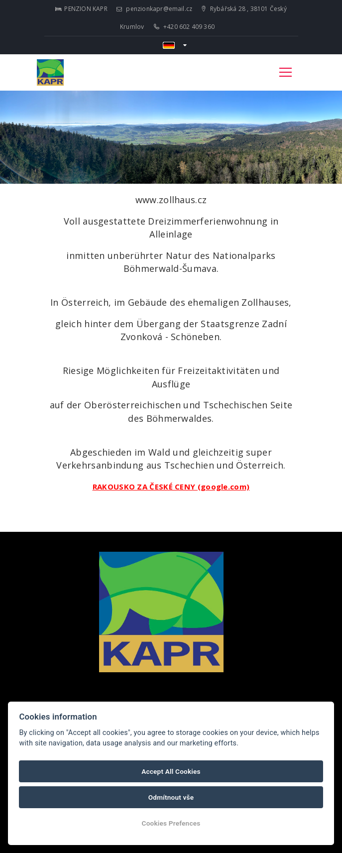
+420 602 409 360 (184, 26)
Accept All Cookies (170, 771)
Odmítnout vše (171, 797)
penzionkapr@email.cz (154, 8)
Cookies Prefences (171, 823)
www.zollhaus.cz (171, 200)
